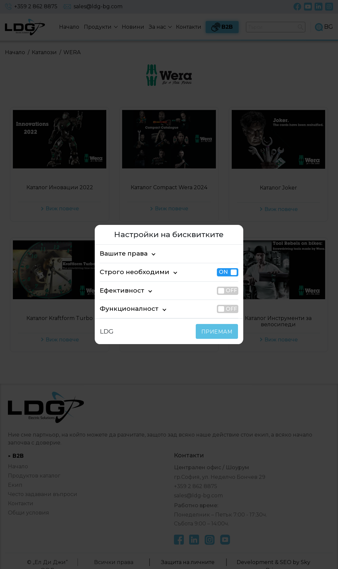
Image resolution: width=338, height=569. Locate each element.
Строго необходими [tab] (128, 271)
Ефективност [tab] (119, 290)
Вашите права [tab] (120, 253)
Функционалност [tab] (124, 308)
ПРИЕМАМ (218, 332)
